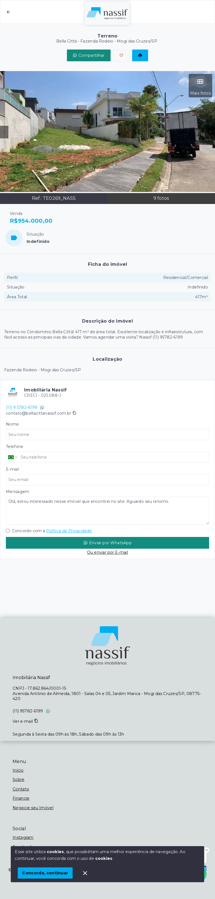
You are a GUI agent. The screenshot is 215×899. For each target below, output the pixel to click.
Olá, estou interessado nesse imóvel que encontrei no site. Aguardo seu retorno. (107, 511)
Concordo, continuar (45, 872)
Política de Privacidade (69, 530)
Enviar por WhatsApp (107, 542)
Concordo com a (49, 530)
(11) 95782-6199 (28, 710)
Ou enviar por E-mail (107, 552)
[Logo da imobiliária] (107, 645)
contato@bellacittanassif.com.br (38, 413)
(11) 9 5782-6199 (25, 407)
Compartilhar (89, 55)
